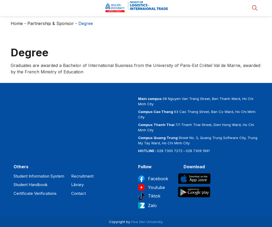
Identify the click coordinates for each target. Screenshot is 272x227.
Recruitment (82, 176)
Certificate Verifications (35, 193)
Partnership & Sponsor (50, 23)
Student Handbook (31, 184)
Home (17, 23)
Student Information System (39, 176)
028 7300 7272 (169, 151)
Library (77, 184)
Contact (78, 193)
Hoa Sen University (146, 222)
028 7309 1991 (198, 151)
